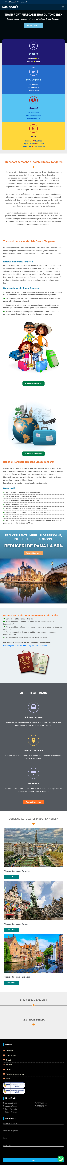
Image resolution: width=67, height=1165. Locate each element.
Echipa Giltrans (9, 1055)
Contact (7, 1069)
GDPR (6, 1079)
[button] (60, 1159)
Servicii (7, 1060)
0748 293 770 (22, 2)
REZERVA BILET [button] (33, 25)
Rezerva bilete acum (33, 383)
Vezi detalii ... (12, 877)
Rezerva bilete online (33, 802)
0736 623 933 (8, 2)
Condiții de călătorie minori (35, 646)
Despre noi (8, 1050)
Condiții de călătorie (12, 646)
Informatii (7, 1065)
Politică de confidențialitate (13, 1074)
